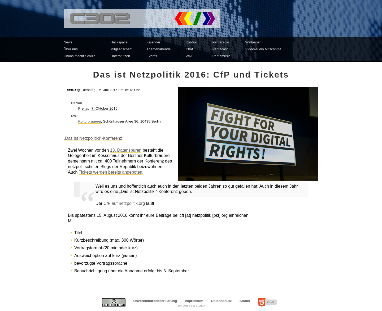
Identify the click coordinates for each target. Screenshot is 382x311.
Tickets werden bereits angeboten (110, 172)
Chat (189, 49)
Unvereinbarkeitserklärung (155, 301)
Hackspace (118, 42)
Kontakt (191, 42)
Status (245, 301)
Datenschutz (221, 301)
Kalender (153, 42)
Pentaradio (220, 42)
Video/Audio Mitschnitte (263, 49)
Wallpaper (253, 42)
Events (151, 56)
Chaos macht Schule (80, 56)
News (68, 42)
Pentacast (220, 49)
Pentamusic (221, 56)
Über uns (71, 49)
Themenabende (158, 49)
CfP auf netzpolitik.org (124, 203)
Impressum (194, 301)
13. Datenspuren (125, 150)
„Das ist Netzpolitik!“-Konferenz (93, 138)
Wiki (189, 56)
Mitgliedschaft (120, 49)
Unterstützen (120, 56)
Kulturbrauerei (89, 121)
